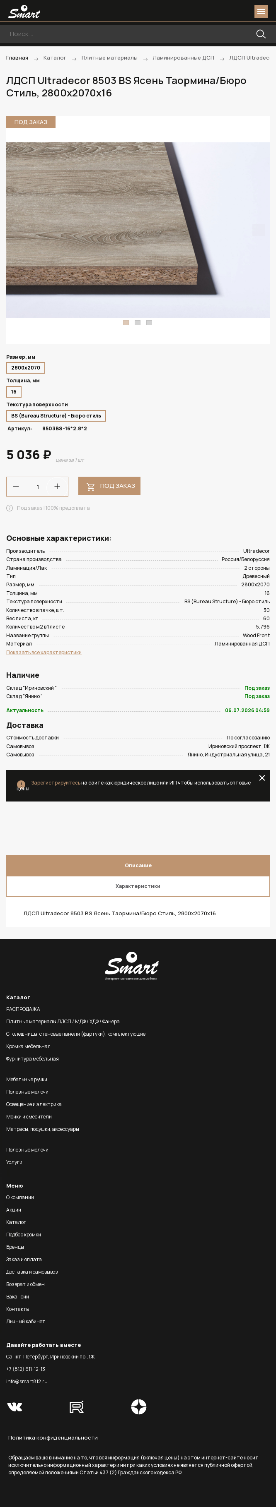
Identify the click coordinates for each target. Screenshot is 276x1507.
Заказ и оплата (24, 1259)
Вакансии (17, 1296)
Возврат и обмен (25, 1284)
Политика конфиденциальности (53, 1437)
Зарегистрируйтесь (55, 782)
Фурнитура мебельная (32, 1058)
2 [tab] (137, 322)
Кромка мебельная (28, 1046)
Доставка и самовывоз (32, 1271)
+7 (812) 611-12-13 (25, 1369)
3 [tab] (149, 322)
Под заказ (117, 485)
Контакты (17, 1309)
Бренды (15, 1246)
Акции (13, 1209)
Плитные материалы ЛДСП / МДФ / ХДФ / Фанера (63, 1021)
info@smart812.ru (27, 1381)
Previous (17, 230)
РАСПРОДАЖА (23, 1009)
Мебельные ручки (26, 1079)
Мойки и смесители (29, 1116)
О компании (20, 1197)
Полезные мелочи (27, 1091)
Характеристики (138, 886)
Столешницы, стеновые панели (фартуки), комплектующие (75, 1033)
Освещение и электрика (34, 1104)
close (262, 778)
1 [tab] (126, 322)
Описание (138, 865)
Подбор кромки (23, 1234)
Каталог (16, 1222)
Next (258, 230)
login (229, 11)
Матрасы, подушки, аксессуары (42, 1129)
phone (214, 11)
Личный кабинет (25, 1321)
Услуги (14, 1162)
